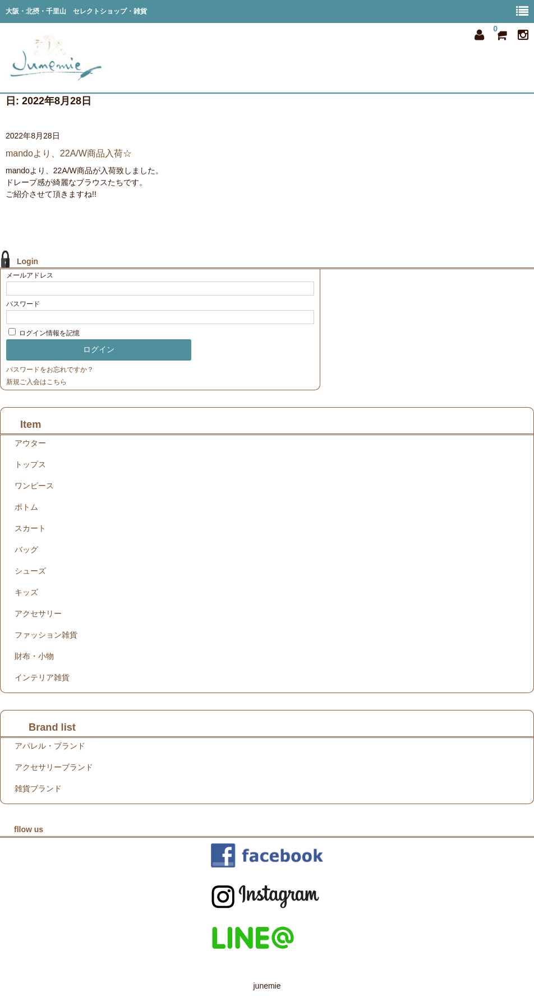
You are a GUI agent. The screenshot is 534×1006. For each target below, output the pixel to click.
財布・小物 (34, 656)
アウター (30, 443)
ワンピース (34, 485)
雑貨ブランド (38, 788)
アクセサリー (38, 613)
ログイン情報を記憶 (44, 333)
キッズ (26, 592)
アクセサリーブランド (54, 767)
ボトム (26, 506)
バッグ (26, 549)
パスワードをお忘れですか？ (50, 369)
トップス (30, 464)
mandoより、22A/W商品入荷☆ (69, 153)
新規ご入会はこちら (36, 382)
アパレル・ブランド (50, 745)
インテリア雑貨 (42, 677)
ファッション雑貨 (46, 634)
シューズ (30, 570)
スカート (30, 528)
